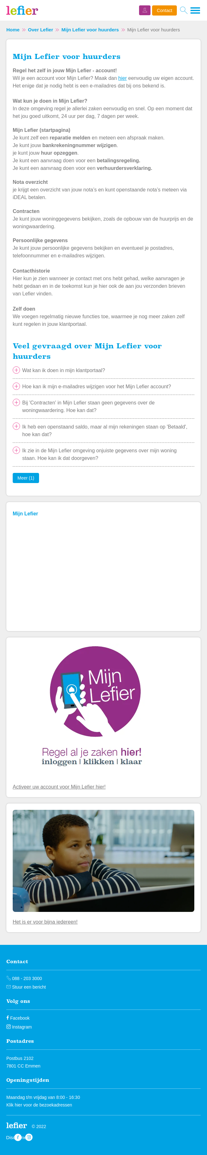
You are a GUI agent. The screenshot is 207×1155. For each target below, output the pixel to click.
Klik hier (14, 1104)
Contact (164, 10)
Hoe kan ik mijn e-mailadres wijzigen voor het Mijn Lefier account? (96, 386)
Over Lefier (40, 29)
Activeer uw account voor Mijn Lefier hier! (59, 787)
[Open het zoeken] (183, 10)
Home (13, 29)
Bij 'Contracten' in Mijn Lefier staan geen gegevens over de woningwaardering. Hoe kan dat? (88, 406)
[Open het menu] (195, 10)
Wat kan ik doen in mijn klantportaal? (63, 370)
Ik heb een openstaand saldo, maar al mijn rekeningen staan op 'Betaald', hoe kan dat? (104, 430)
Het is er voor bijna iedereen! (45, 922)
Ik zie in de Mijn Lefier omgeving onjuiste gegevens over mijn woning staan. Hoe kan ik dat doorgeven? (99, 454)
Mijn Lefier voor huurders (90, 29)
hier (122, 78)
